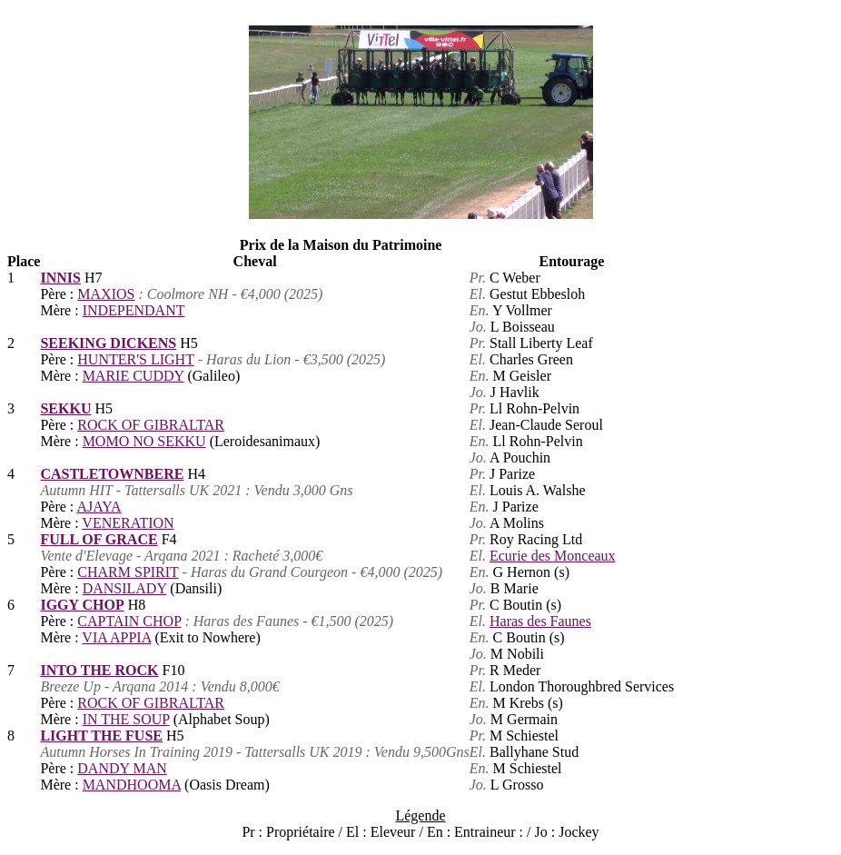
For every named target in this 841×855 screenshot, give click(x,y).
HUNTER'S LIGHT (135, 359)
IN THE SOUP (126, 719)
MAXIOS (105, 294)
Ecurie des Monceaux (553, 555)
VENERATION (127, 523)
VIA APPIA (116, 637)
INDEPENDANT (134, 310)
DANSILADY (125, 588)
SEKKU (65, 408)
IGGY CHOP (82, 604)
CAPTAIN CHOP (129, 621)
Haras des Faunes (540, 621)
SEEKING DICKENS (108, 343)
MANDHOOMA (132, 784)
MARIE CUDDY (133, 375)
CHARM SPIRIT (127, 572)
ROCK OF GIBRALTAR (150, 424)
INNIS (60, 277)
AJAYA (98, 506)
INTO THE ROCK (99, 670)
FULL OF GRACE (98, 539)
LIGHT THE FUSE (101, 735)
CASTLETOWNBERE (111, 474)
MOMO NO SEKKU (144, 441)
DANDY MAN (122, 768)
